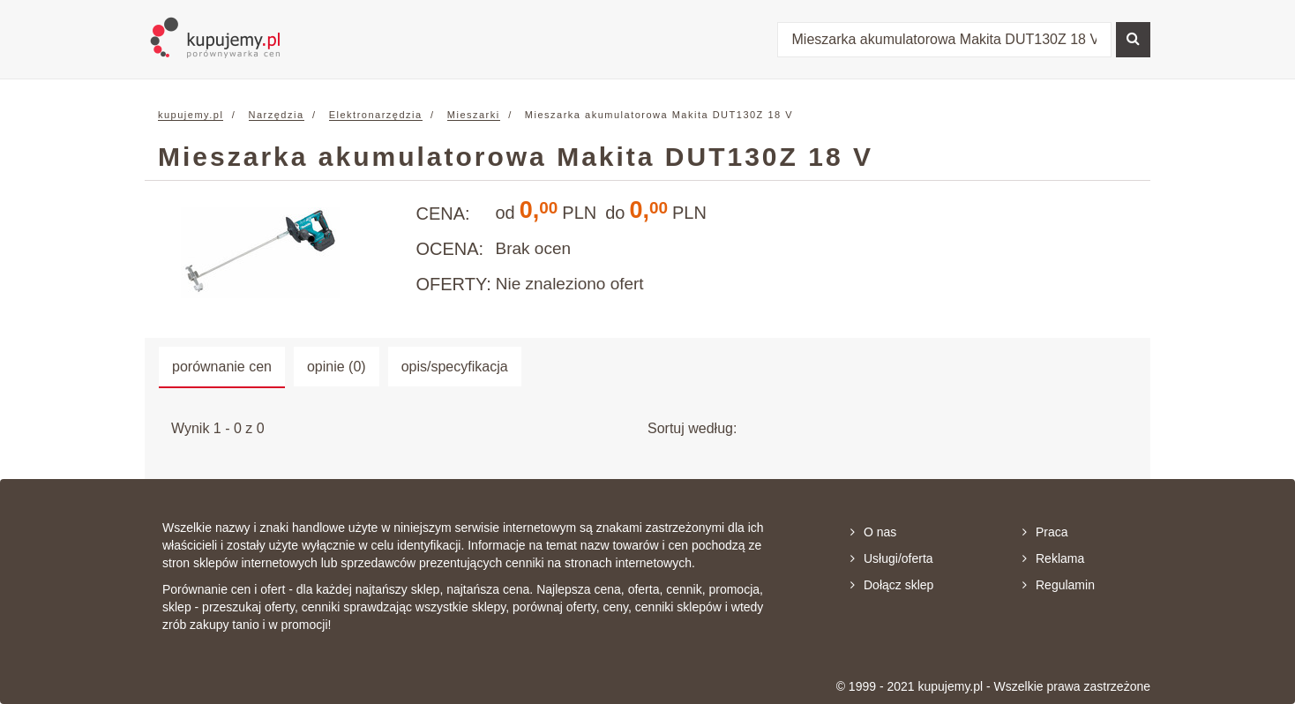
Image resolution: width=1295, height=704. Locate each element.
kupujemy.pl (190, 114)
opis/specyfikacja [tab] (454, 366)
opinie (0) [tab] (336, 366)
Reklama (1053, 558)
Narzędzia (276, 114)
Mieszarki (473, 114)
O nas (873, 532)
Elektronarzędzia (376, 114)
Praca (1045, 532)
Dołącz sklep (891, 585)
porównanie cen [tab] (222, 366)
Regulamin (1058, 585)
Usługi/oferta (891, 558)
